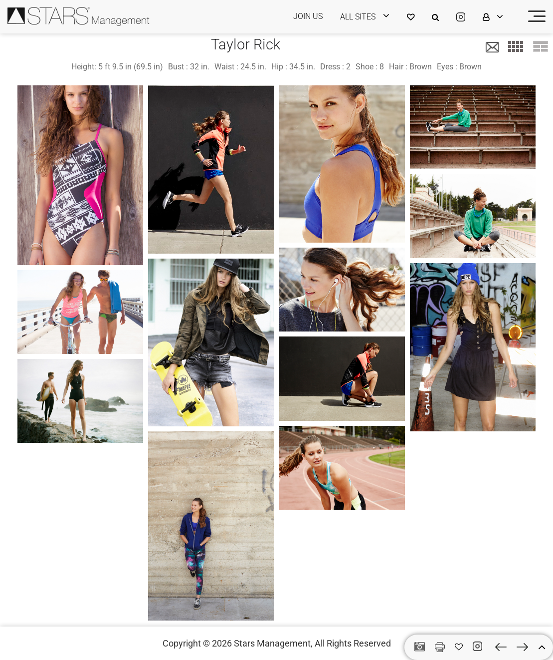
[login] (371, 16)
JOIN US (308, 16)
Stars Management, (273, 643)
